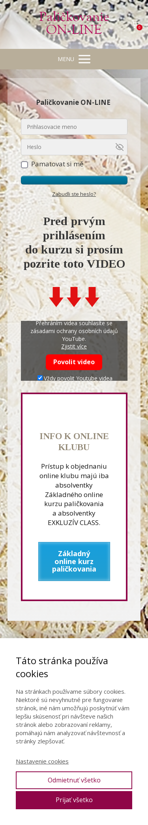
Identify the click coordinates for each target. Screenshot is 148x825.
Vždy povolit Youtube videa (74, 378)
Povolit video (74, 362)
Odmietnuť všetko (74, 780)
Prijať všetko (74, 799)
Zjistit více (74, 346)
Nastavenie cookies (42, 761)
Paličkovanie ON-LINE (74, 24)
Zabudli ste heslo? (74, 193)
